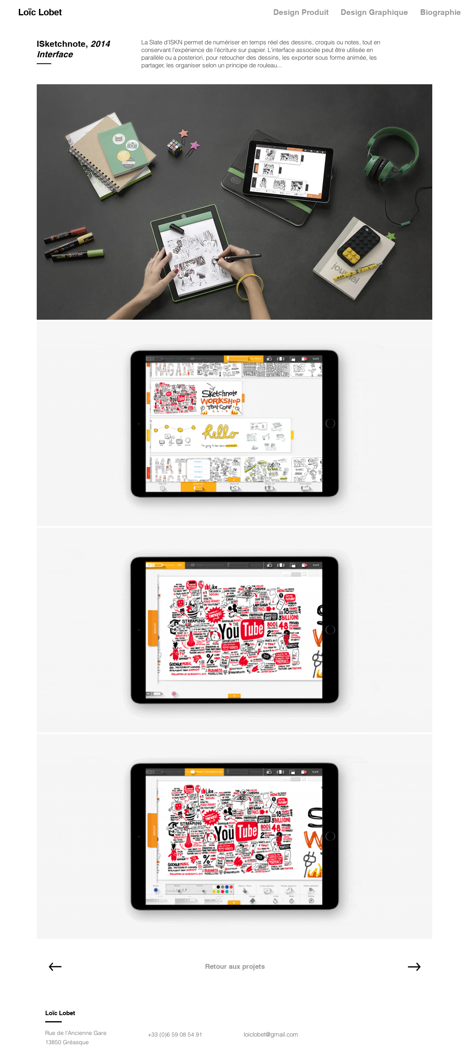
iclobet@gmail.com (273, 1034)
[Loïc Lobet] (39, 12)
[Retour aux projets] (235, 966)
